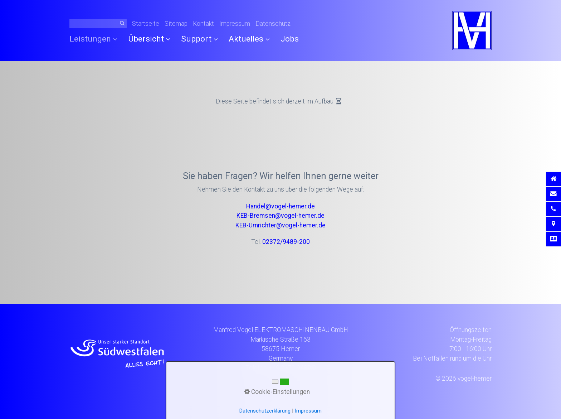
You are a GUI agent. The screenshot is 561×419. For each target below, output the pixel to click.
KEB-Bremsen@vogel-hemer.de (280, 215)
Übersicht (149, 39)
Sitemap (176, 23)
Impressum (234, 23)
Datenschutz (273, 23)
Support (199, 39)
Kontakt (203, 23)
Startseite (145, 23)
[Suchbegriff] (98, 23)
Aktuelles (249, 39)
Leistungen (93, 39)
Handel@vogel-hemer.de (280, 206)
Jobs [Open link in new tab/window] (289, 39)
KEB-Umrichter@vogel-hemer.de (280, 225)
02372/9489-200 (286, 241)
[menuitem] (96, 39)
